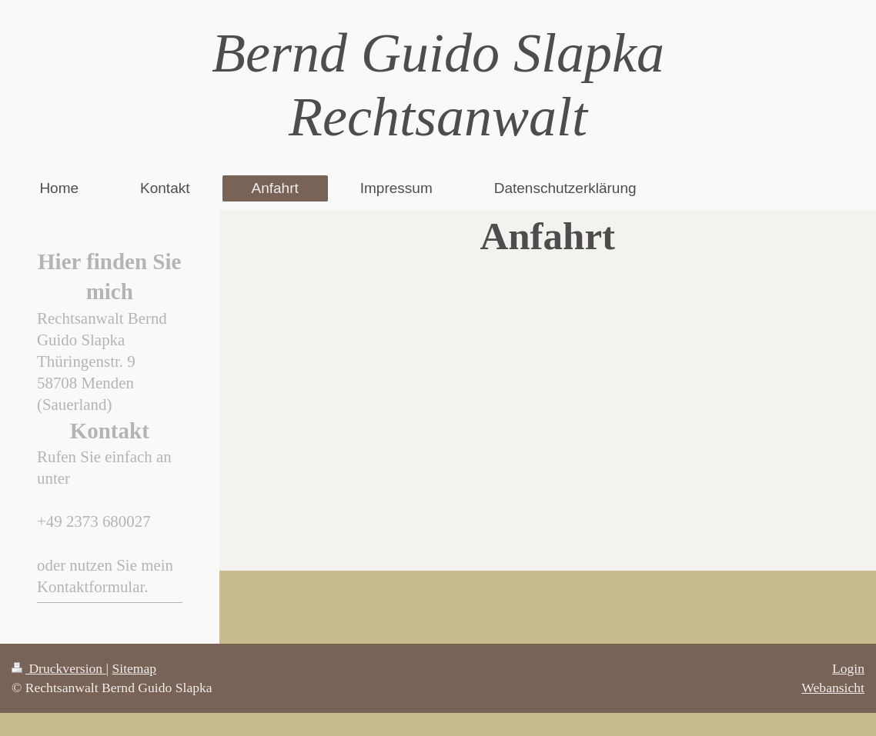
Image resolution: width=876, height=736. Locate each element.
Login (848, 668)
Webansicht (832, 687)
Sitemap (134, 668)
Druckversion (59, 668)
